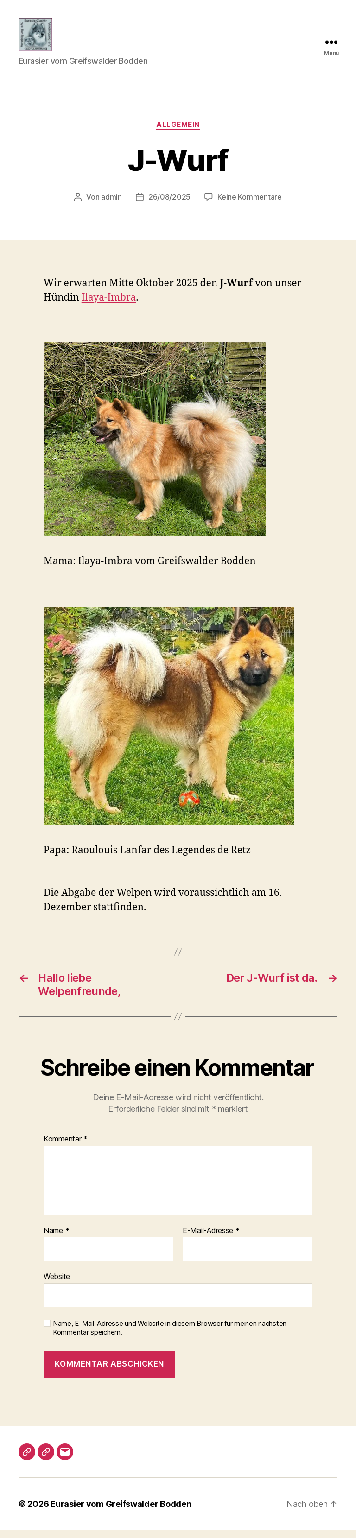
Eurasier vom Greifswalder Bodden (121, 1512)
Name (56, 1239)
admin (111, 204)
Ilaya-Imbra (109, 305)
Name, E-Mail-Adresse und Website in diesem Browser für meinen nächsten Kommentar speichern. (169, 1335)
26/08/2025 (169, 204)
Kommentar (66, 1147)
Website (57, 1284)
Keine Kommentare (249, 204)
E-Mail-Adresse (211, 1239)
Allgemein (178, 132)
